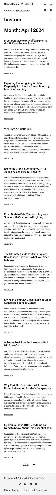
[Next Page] (33, 464)
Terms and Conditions (35, 490)
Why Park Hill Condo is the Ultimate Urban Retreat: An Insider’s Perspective (27, 387)
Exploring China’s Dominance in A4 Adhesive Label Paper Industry (25, 170)
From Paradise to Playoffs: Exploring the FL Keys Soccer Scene (25, 42)
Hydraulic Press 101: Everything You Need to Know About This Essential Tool (28, 426)
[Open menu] (50, 20)
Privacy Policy (11, 490)
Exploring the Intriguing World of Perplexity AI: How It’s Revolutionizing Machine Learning (27, 86)
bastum (12, 19)
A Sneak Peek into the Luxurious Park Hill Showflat (26, 344)
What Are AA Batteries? (18, 128)
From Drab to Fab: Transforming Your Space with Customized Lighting (26, 216)
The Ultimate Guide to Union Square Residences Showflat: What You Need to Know (26, 257)
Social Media (23, 10)
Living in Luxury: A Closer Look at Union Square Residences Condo (28, 301)
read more (8, 73)
